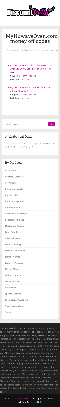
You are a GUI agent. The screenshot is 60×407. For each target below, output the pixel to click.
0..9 (6, 143)
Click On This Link (27, 75)
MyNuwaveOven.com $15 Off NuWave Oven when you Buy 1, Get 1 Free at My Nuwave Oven (31, 69)
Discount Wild (22, 398)
